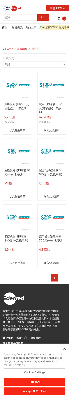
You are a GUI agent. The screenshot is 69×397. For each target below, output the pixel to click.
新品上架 (30, 27)
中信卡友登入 (57, 8)
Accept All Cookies (34, 391)
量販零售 (22, 49)
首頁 (4, 27)
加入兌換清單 (17, 130)
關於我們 (8, 338)
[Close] (65, 349)
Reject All (34, 382)
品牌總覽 (17, 27)
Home (8, 49)
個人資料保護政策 (13, 343)
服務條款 (35, 338)
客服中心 (22, 338)
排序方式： (10, 58)
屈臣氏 (35, 49)
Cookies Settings (34, 372)
